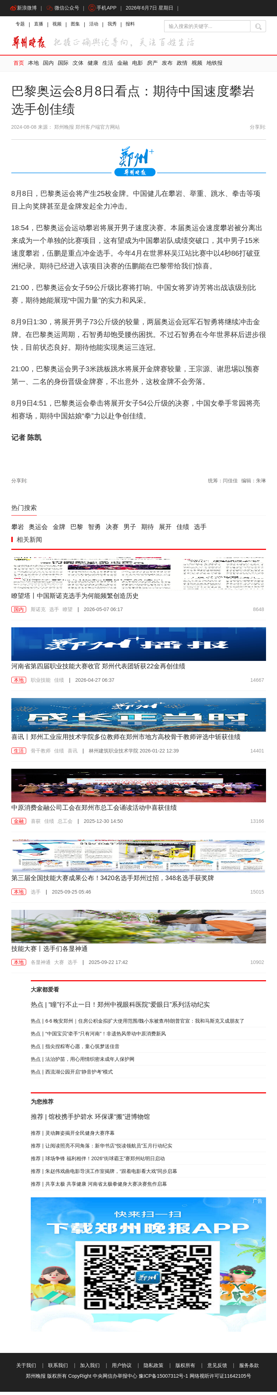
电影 (137, 67)
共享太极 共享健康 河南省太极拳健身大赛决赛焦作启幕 (99, 1187)
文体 (78, 67)
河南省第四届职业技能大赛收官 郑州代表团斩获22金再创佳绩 (108, 669)
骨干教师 (41, 753)
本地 (33, 67)
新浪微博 (24, 8)
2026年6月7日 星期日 (155, 9)
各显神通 (41, 965)
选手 (200, 530)
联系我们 (58, 1368)
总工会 (65, 824)
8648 (258, 612)
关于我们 (26, 1368)
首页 (18, 67)
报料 (140, 26)
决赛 (112, 530)
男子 (129, 530)
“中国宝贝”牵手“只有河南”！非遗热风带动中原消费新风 (98, 1037)
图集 (80, 26)
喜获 (36, 824)
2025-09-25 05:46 (71, 894)
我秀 (120, 26)
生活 (108, 67)
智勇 (94, 530)
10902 (257, 965)
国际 (63, 67)
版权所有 (185, 1368)
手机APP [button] (106, 8)
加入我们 (90, 1368)
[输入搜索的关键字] (207, 28)
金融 (122, 67)
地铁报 (214, 67)
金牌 (59, 530)
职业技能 (41, 683)
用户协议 (122, 1368)
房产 (152, 67)
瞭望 (68, 612)
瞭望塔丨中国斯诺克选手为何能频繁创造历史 (82, 598)
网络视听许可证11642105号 (220, 1379)
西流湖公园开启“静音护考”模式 (72, 1075)
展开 (165, 530)
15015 (257, 894)
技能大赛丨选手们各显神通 (53, 951)
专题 (21, 26)
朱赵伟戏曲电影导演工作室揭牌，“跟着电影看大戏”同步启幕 (104, 1174)
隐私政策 (153, 1368)
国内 (48, 67)
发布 (167, 67)
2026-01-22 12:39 (134, 753)
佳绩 (183, 530)
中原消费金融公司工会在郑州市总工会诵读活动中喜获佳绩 (103, 810)
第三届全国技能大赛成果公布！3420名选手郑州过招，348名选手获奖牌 (124, 881)
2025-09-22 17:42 (108, 965)
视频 (60, 26)
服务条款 (249, 1368)
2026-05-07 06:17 (103, 612)
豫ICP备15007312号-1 (163, 1379)
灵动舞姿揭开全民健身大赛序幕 (73, 1136)
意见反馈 (217, 1368)
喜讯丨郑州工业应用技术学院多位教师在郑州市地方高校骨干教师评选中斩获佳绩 (138, 740)
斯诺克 (38, 612)
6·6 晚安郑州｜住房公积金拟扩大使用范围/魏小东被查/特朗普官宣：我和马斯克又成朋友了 (138, 1024)
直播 (41, 26)
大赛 (59, 965)
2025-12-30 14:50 (103, 824)
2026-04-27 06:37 (95, 683)
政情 (182, 67)
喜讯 (72, 753)
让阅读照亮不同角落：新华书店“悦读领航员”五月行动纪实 (102, 1149)
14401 (257, 753)
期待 (147, 530)
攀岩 (17, 530)
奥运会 (38, 530)
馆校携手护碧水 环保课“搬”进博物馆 (90, 1119)
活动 (100, 26)
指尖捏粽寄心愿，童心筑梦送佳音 (75, 1049)
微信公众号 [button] (64, 8)
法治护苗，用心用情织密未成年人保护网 (83, 1062)
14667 (257, 683)
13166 (257, 824)
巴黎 (76, 530)
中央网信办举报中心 (115, 1379)
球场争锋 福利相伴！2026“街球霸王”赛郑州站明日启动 (98, 1161)
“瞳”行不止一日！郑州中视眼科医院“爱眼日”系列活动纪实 (120, 1007)
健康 (93, 67)
